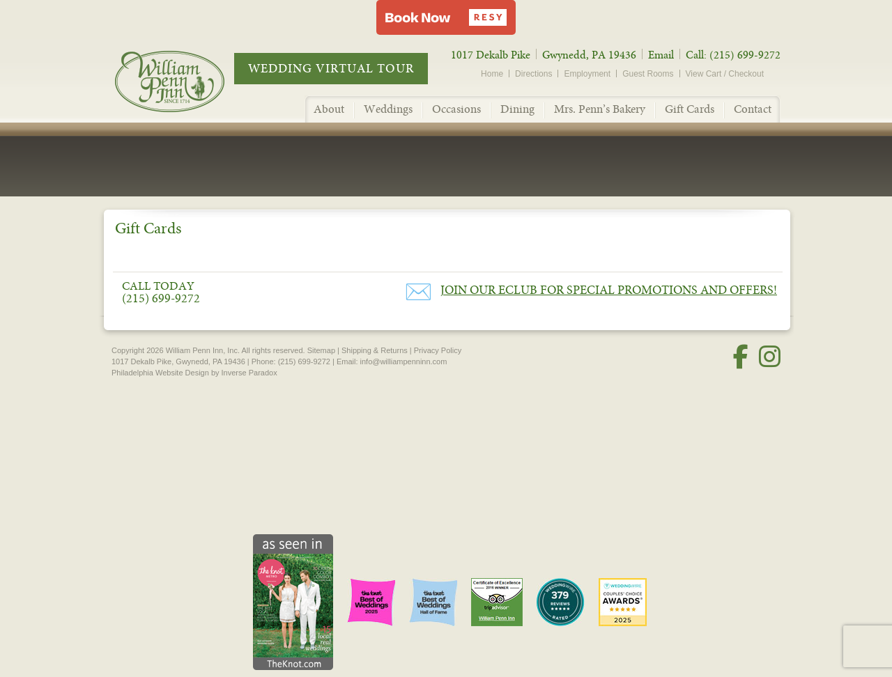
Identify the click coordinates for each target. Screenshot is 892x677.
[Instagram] (769, 357)
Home (492, 74)
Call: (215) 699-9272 (733, 55)
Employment (587, 74)
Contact (752, 109)
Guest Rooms (647, 74)
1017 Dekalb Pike (490, 55)
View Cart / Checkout (725, 74)
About (329, 109)
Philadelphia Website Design (160, 372)
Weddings (388, 109)
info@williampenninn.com (403, 361)
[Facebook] (740, 357)
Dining (517, 109)
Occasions (456, 109)
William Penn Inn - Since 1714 (184, 80)
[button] (446, 17)
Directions (533, 74)
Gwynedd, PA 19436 (589, 55)
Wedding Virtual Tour (331, 68)
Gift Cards (689, 109)
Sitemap (321, 350)
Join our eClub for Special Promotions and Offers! (608, 290)
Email (661, 55)
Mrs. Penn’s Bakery (599, 109)
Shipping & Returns (374, 350)
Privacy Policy (437, 350)
